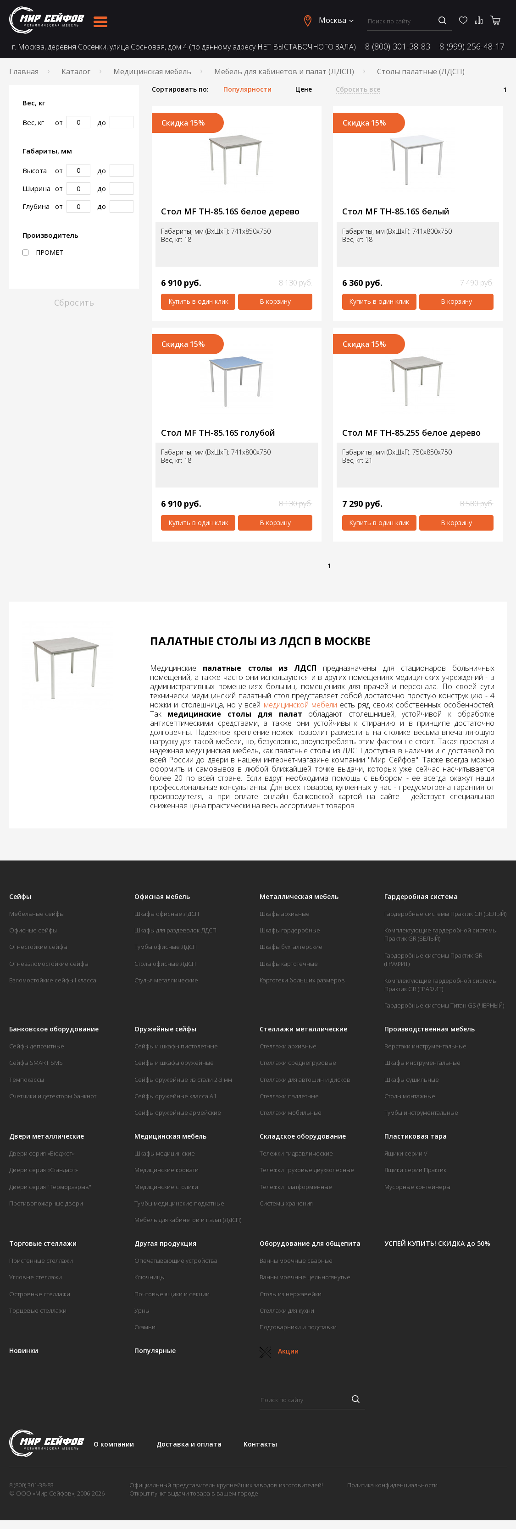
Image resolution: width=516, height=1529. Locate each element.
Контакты (260, 1444)
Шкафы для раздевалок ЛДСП (175, 930)
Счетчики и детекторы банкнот (52, 1096)
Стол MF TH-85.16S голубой (218, 433)
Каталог (75, 71)
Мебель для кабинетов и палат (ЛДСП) (284, 71)
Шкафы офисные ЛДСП (166, 914)
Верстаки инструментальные (425, 1046)
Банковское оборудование (54, 1029)
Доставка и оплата (189, 1444)
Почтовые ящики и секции (172, 1294)
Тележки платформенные (296, 1187)
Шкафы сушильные (411, 1079)
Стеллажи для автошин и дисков (305, 1079)
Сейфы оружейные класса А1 (175, 1096)
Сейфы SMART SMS (36, 1062)
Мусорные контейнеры (417, 1187)
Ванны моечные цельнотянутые (305, 1277)
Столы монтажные (409, 1096)
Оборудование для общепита (310, 1243)
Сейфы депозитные (36, 1046)
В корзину (275, 301)
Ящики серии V (405, 1153)
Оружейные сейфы (165, 1029)
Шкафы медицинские (164, 1153)
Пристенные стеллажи (41, 1260)
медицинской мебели (300, 705)
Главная (24, 71)
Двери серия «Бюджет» (42, 1153)
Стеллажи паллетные (289, 1096)
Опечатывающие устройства (175, 1260)
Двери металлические (46, 1136)
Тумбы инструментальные (421, 1112)
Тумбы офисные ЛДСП (165, 947)
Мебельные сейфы (36, 914)
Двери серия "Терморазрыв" (50, 1187)
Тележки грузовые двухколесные (307, 1170)
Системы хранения (286, 1203)
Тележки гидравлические (296, 1153)
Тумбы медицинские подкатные (179, 1203)
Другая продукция (165, 1243)
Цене (303, 89)
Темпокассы (26, 1079)
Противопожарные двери (46, 1203)
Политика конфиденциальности (392, 1485)
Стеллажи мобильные (291, 1112)
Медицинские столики (166, 1187)
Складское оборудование (303, 1136)
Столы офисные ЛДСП (165, 963)
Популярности (247, 89)
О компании (114, 1444)
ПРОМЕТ (42, 252)
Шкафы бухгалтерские (291, 947)
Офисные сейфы (33, 930)
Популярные (155, 1351)
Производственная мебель (429, 1029)
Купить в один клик (198, 301)
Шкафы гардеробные (290, 930)
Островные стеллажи (39, 1294)
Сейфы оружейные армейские (177, 1112)
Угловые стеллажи (35, 1277)
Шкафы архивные (285, 914)
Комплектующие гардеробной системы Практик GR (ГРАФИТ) (440, 984)
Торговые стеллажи (43, 1243)
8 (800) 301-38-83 (397, 46)
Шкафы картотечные (289, 963)
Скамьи (144, 1327)
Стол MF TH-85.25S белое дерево (411, 433)
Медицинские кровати (166, 1170)
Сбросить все (358, 89)
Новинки (23, 1351)
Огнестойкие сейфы (38, 947)
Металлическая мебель (299, 897)
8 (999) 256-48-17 (472, 46)
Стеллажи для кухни (287, 1310)
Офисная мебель (162, 897)
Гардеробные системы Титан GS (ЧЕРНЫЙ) (444, 1005)
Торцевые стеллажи (38, 1310)
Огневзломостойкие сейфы (49, 963)
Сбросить (74, 302)
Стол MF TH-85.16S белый (395, 211)
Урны (142, 1310)
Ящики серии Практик (415, 1170)
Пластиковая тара (415, 1136)
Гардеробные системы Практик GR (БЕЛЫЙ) (445, 914)
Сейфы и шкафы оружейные (174, 1062)
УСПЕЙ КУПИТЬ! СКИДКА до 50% (437, 1243)
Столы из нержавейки (291, 1294)
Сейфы (20, 897)
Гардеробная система (421, 897)
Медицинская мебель (152, 71)
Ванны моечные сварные (296, 1260)
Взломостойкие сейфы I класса (52, 980)
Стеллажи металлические (303, 1029)
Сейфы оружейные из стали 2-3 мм (183, 1079)
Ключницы (149, 1277)
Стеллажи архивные (288, 1046)
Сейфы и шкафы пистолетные (176, 1046)
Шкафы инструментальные (422, 1062)
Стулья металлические (166, 980)
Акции (279, 1351)
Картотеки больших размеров (302, 980)
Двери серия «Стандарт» (43, 1170)
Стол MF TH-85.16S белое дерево (230, 211)
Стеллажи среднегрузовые (298, 1062)
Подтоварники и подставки (298, 1327)
